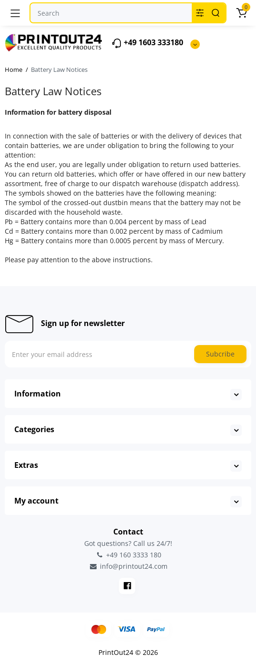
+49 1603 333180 (147, 43)
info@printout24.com (128, 566)
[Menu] (15, 13)
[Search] (215, 12)
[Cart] (241, 13)
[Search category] (199, 12)
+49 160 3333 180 (128, 554)
